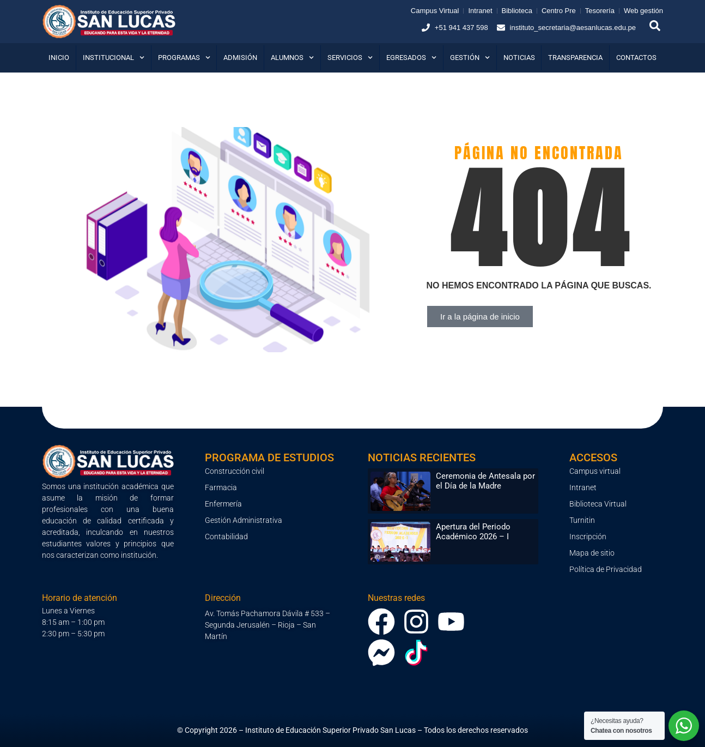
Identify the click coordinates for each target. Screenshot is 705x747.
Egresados (411, 57)
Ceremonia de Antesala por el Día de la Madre (485, 481)
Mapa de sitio (592, 553)
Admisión (240, 57)
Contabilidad (226, 536)
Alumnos (292, 57)
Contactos (636, 57)
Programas (184, 57)
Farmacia (221, 487)
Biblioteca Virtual (598, 503)
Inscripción (587, 536)
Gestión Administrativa (243, 520)
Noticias (519, 57)
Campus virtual (595, 471)
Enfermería (223, 503)
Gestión (470, 57)
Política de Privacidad (605, 569)
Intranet (583, 487)
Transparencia (575, 57)
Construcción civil (234, 471)
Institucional (113, 57)
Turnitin (582, 520)
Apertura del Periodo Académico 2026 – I (473, 531)
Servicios (350, 57)
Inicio (58, 57)
